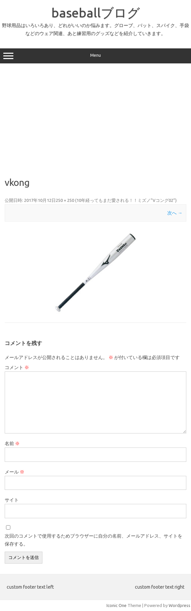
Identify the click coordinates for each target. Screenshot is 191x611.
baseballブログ (95, 13)
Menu (95, 56)
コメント (17, 367)
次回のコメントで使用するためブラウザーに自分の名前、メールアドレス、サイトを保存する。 (93, 540)
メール (14, 472)
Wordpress (179, 605)
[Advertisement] (95, 120)
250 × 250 (65, 200)
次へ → (174, 213)
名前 (12, 443)
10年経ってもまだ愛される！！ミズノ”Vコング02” (125, 200)
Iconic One (117, 605)
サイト (12, 500)
